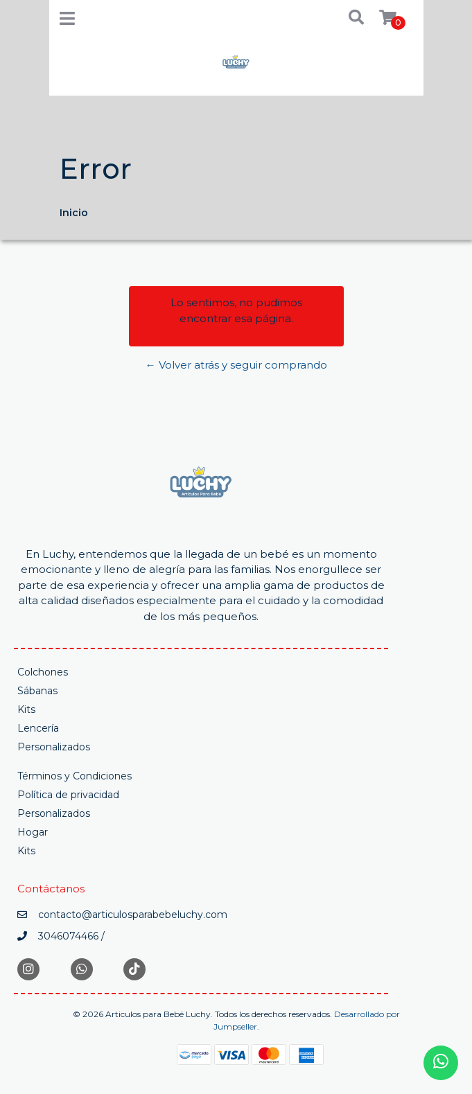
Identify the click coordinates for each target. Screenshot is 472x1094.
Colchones (42, 672)
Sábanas (37, 691)
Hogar (32, 832)
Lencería (38, 728)
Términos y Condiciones (74, 776)
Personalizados (53, 747)
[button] (346, 18)
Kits (26, 709)
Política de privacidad (68, 794)
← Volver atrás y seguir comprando (236, 364)
